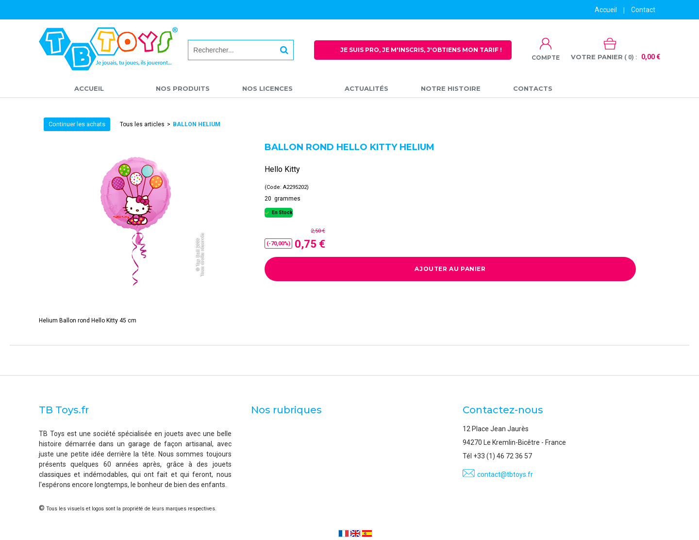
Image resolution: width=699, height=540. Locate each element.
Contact (643, 10)
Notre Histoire (451, 88)
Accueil (89, 88)
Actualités (366, 88)
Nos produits (183, 88)
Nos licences (267, 88)
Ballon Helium (196, 124)
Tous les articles (142, 124)
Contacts (532, 88)
